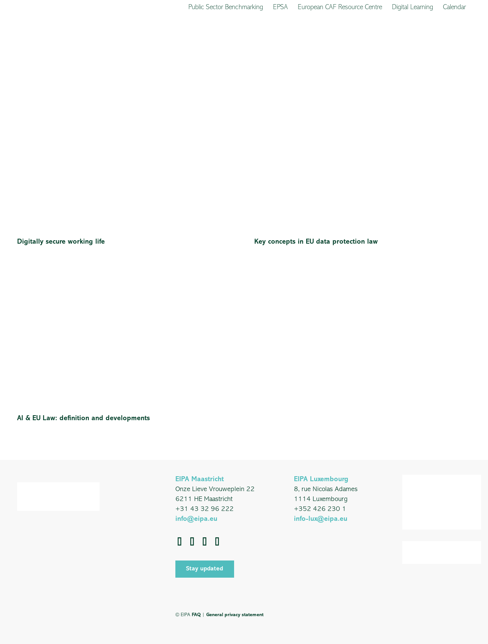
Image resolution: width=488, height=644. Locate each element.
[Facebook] (179, 541)
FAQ (196, 614)
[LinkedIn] (192, 541)
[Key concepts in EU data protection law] (362, 94)
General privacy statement (234, 614)
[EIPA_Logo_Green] (40, 39)
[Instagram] (217, 541)
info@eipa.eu (196, 519)
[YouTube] (205, 541)
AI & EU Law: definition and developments (83, 418)
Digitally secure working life (61, 242)
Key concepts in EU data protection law (316, 242)
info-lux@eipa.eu (320, 519)
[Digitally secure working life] (125, 94)
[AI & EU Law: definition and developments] (125, 271)
